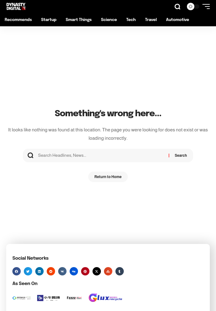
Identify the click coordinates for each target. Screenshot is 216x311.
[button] (177, 7)
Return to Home (108, 177)
